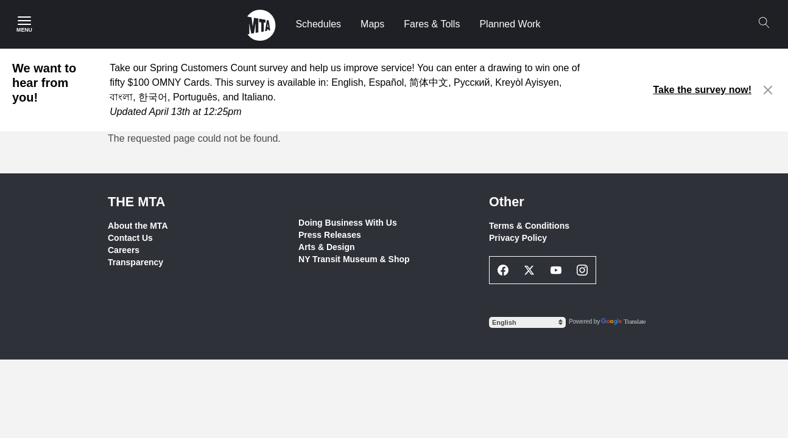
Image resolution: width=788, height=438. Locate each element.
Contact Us (130, 238)
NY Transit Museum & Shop (354, 259)
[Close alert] (768, 90)
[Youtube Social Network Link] (556, 270)
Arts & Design (326, 247)
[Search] (763, 22)
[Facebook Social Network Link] (503, 270)
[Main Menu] (24, 24)
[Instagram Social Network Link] (582, 270)
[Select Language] (527, 322)
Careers (123, 250)
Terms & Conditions (529, 226)
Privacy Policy (518, 238)
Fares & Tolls (432, 24)
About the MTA (138, 226)
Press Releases (329, 235)
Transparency (135, 262)
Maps (372, 24)
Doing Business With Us (347, 223)
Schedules (318, 24)
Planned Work (509, 24)
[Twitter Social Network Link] (529, 270)
